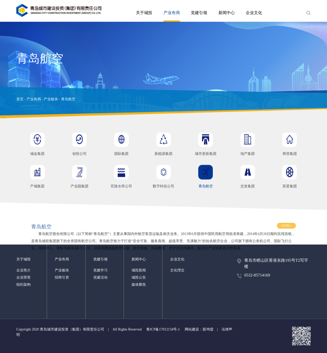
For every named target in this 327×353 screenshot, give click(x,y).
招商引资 (62, 277)
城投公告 (139, 277)
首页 (20, 99)
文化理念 (177, 270)
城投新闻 (139, 270)
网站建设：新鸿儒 (199, 329)
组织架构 (23, 284)
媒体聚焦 (139, 284)
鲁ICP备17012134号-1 (163, 329)
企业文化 (254, 12)
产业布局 (172, 16)
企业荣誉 (23, 277)
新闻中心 (226, 12)
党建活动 (100, 277)
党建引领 (199, 12)
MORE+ (286, 232)
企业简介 (23, 270)
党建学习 (100, 270)
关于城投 (144, 12)
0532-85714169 (257, 275)
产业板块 (51, 99)
